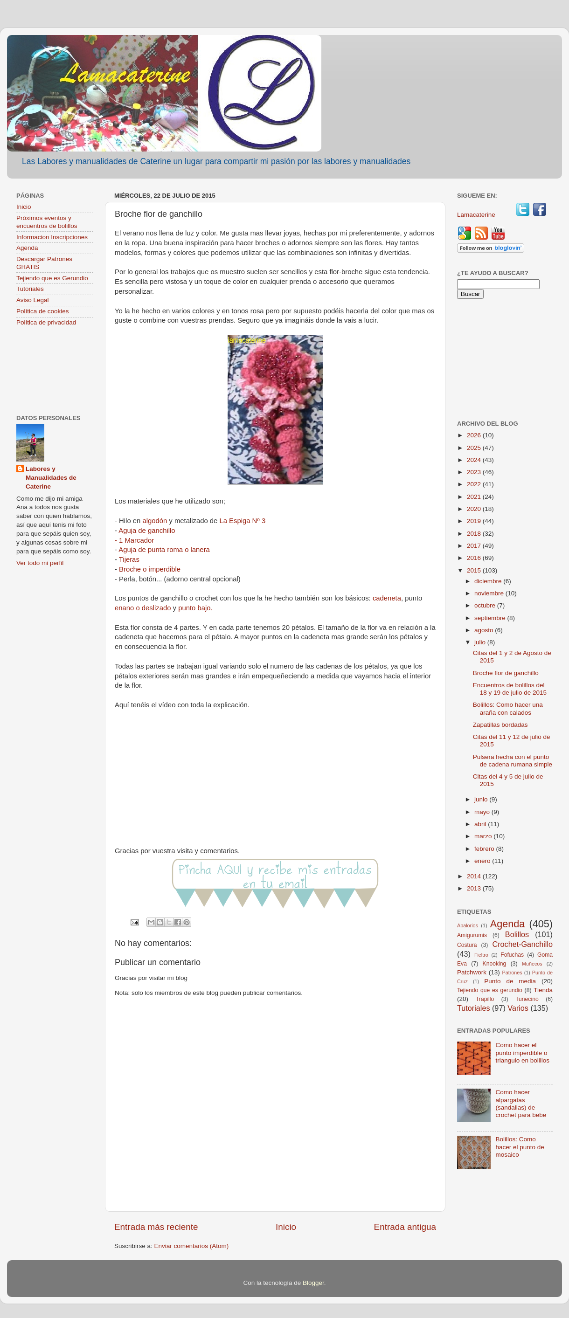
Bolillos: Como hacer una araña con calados (508, 708)
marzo (483, 836)
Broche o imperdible (149, 569)
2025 (475, 447)
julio (480, 642)
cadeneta (387, 598)
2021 (475, 496)
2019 (475, 521)
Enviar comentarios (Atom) (191, 1245)
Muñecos (532, 963)
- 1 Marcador (134, 540)
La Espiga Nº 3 (242, 520)
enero (483, 860)
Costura (467, 945)
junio (481, 799)
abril (481, 824)
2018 (475, 533)
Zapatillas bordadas (500, 724)
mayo (483, 811)
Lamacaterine (477, 214)
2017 (475, 545)
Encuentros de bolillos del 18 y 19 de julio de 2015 (510, 689)
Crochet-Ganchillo (522, 944)
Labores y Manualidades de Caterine (51, 477)
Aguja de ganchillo (146, 530)
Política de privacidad (46, 322)
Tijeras (129, 559)
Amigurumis (472, 935)
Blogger (313, 1282)
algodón (154, 520)
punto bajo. (195, 608)
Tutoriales (30, 288)
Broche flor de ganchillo (506, 672)
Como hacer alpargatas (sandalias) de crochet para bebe (520, 1103)
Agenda (27, 247)
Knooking (495, 963)
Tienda (543, 990)
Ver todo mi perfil (39, 562)
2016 (475, 557)
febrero (485, 848)
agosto (484, 630)
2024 (475, 459)
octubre (485, 605)
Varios (517, 1008)
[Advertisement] (54, 371)
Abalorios (467, 925)
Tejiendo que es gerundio (489, 990)
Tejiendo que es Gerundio (52, 278)
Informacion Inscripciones (52, 237)
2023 (475, 472)
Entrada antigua (405, 1227)
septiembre (490, 617)
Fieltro (481, 955)
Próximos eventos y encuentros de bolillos (46, 221)
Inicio (286, 1227)
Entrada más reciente (156, 1227)
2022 (475, 484)
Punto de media (510, 981)
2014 (475, 876)
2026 (475, 435)
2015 (475, 570)
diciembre (488, 581)
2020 (475, 508)
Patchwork (471, 972)
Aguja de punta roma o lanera (164, 549)
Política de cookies (42, 311)
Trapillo (485, 999)
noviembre (490, 593)
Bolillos (517, 934)
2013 (475, 888)
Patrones (512, 972)
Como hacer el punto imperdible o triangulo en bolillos (522, 1052)
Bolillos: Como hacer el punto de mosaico (519, 1147)
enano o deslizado (143, 608)
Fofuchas (512, 955)
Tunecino (527, 999)
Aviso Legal (32, 300)
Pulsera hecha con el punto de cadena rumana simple (512, 760)
